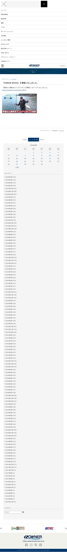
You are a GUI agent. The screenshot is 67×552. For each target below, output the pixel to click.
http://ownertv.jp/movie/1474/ (14, 90)
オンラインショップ (7, 31)
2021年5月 (9, 347)
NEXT (42, 140)
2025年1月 (9, 220)
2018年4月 (9, 453)
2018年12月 (9, 430)
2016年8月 (9, 493)
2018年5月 (9, 450)
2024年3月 (9, 249)
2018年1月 (9, 462)
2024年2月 (9, 252)
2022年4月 (9, 315)
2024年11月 (9, 226)
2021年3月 (9, 352)
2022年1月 (9, 324)
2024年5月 (9, 243)
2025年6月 (9, 206)
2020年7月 (9, 375)
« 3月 (17, 167)
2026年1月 (9, 186)
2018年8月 (9, 441)
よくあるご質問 (5, 40)
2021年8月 (9, 338)
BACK (25, 140)
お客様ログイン (5, 61)
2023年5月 (9, 278)
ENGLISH (62, 66)
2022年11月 (9, 295)
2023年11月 (9, 260)
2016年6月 (9, 499)
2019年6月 (9, 413)
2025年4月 (9, 211)
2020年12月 (9, 361)
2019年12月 (9, 395)
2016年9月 (9, 490)
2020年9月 (9, 370)
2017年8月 (9, 473)
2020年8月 (9, 372)
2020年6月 (9, 378)
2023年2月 (9, 286)
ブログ (3, 27)
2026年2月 (9, 183)
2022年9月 (9, 301)
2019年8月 (9, 407)
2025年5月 (9, 209)
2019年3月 (9, 421)
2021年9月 (9, 335)
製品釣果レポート (6, 48)
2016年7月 (9, 496)
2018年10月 (9, 436)
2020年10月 (9, 367)
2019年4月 (9, 418)
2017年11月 (9, 467)
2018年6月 (9, 447)
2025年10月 (9, 194)
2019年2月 (9, 424)
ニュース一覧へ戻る (33, 140)
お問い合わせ (5, 53)
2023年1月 (9, 289)
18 (58, 158)
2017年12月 (9, 464)
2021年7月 (9, 341)
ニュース (3, 10)
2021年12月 (9, 326)
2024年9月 (9, 232)
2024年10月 (9, 229)
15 (33, 158)
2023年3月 (9, 283)
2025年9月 (9, 197)
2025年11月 (9, 191)
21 (25, 161)
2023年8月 (9, 269)
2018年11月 (9, 433)
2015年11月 (9, 502)
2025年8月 (9, 200)
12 (9, 158)
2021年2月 (9, 355)
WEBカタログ (5, 44)
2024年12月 (9, 223)
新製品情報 (4, 14)
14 (25, 158)
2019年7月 (9, 410)
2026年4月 (9, 177)
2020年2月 (9, 390)
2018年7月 (9, 444)
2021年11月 (9, 329)
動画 (2, 23)
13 (17, 158)
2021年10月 (9, 332)
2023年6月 (9, 275)
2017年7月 (9, 476)
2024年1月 (9, 255)
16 (42, 158)
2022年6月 (9, 309)
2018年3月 (9, 456)
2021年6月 (9, 344)
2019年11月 (9, 398)
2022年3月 (9, 318)
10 (50, 155)
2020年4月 (9, 384)
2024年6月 (9, 240)
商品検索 (3, 19)
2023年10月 (9, 263)
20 (17, 161)
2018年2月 (9, 459)
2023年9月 (9, 266)
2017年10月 (9, 470)
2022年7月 (9, 306)
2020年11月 (9, 364)
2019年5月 (9, 416)
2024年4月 (9, 246)
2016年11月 (9, 485)
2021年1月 (9, 358)
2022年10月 (9, 298)
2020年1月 (9, 393)
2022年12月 (9, 292)
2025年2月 (9, 217)
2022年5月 (9, 312)
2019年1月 (9, 427)
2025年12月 (9, 188)
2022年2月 (9, 321)
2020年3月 (9, 387)
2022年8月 (9, 303)
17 (50, 158)
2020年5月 (9, 381)
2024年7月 (9, 237)
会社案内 (3, 36)
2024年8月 (9, 234)
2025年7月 (9, 203)
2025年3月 (9, 214)
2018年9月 (9, 439)
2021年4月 (9, 349)
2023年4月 (9, 280)
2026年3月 (9, 180)
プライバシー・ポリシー (8, 57)
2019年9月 (9, 404)
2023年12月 (9, 257)
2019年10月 (9, 401)
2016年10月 (9, 487)
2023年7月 (9, 272)
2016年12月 (9, 482)
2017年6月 (9, 479)
